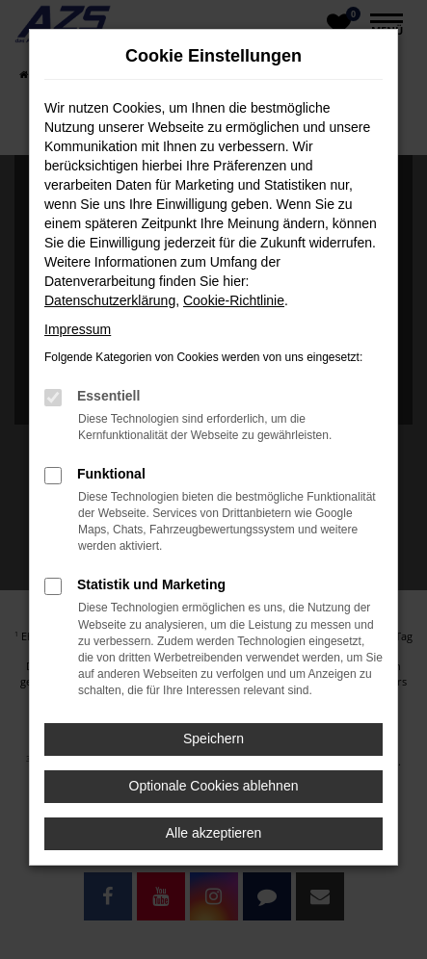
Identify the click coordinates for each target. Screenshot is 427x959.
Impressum (77, 329)
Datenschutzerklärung (109, 300)
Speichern (213, 738)
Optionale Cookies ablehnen (214, 785)
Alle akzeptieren (214, 833)
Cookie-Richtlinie (233, 300)
